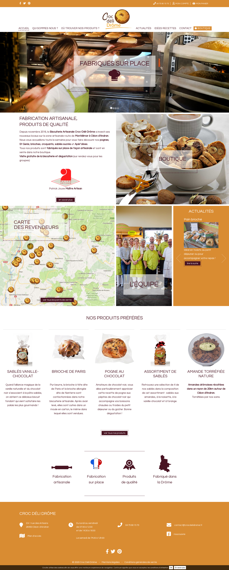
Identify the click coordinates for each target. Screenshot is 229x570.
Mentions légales (111, 562)
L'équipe (144, 284)
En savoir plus (180, 567)
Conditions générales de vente (140, 562)
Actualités (143, 28)
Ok (171, 567)
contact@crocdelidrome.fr (188, 525)
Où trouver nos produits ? (80, 28)
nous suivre (179, 534)
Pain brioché (193, 219)
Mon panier (202, 4)
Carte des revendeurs (36, 225)
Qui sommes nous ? (45, 28)
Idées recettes (165, 28)
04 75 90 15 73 (162, 4)
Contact (185, 28)
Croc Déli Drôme (37, 513)
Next (224, 258)
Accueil (24, 28)
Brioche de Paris (69, 372)
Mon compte (182, 4)
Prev (178, 258)
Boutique (172, 159)
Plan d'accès (34, 536)
